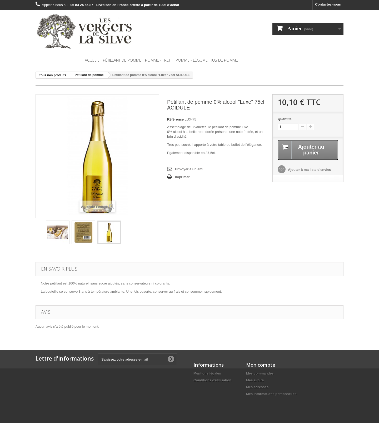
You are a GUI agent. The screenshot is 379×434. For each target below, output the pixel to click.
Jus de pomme (224, 60)
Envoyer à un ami (189, 169)
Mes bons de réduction (264, 401)
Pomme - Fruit (158, 60)
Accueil (92, 60)
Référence (175, 119)
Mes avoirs (255, 380)
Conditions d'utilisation (212, 380)
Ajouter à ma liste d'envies (309, 170)
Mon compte (260, 365)
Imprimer (182, 177)
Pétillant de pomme (122, 60)
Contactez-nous (328, 4)
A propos (200, 387)
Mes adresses (257, 387)
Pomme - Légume (192, 60)
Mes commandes (260, 373)
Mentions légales (207, 373)
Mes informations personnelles (271, 394)
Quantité (285, 119)
